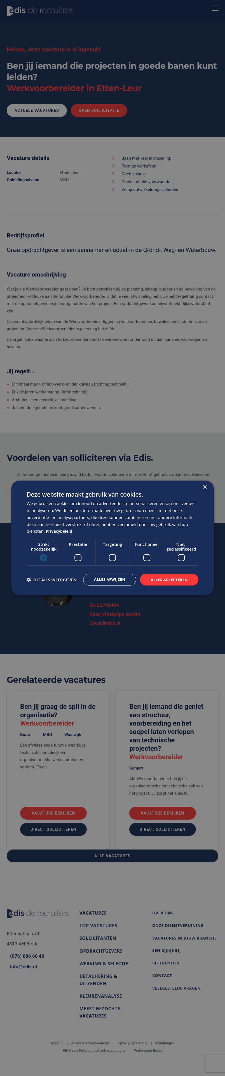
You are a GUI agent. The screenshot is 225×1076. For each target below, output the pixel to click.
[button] (52, 579)
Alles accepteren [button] (168, 579)
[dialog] (112, 538)
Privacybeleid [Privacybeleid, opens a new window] (60, 531)
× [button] (205, 487)
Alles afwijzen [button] (106, 579)
